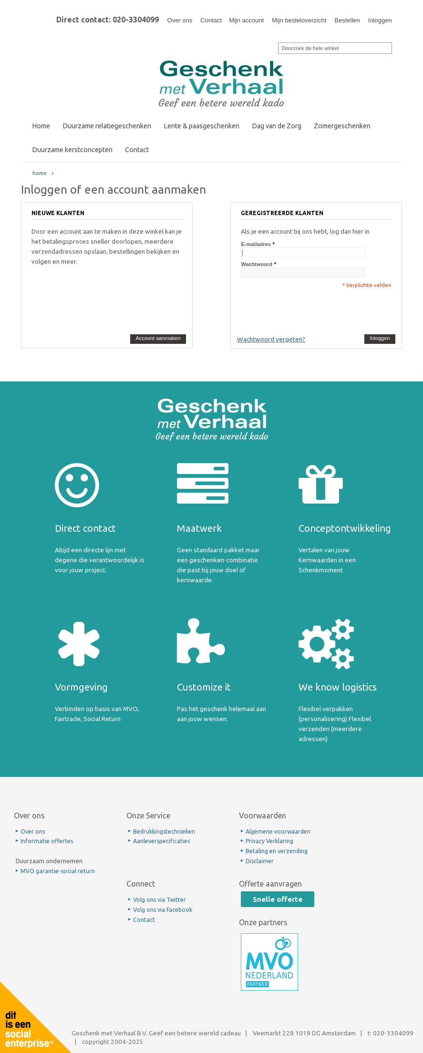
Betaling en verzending (277, 851)
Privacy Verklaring (269, 841)
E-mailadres (255, 244)
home (39, 173)
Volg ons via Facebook (162, 910)
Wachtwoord (256, 264)
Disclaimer (260, 861)
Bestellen (347, 20)
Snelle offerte (277, 899)
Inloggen (380, 20)
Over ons (180, 20)
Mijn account (246, 20)
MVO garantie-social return (58, 871)
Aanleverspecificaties (161, 841)
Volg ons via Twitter (159, 900)
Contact (211, 20)
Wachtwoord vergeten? (271, 339)
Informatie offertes (47, 841)
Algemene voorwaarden (278, 831)
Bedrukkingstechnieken (164, 831)
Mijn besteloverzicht (299, 20)
